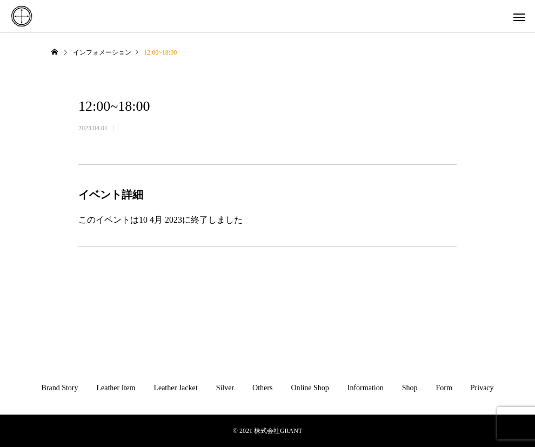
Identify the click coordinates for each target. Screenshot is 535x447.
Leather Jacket (175, 388)
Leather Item (115, 388)
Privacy (482, 388)
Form (444, 388)
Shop (410, 388)
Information (365, 388)
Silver (225, 388)
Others (262, 388)
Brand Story (59, 388)
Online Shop (310, 388)
